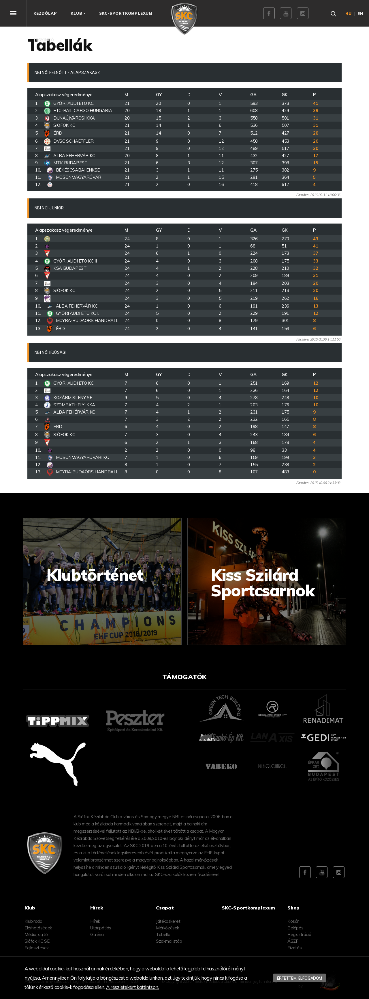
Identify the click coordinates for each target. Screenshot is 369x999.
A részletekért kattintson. (132, 987)
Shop (293, 908)
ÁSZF (292, 941)
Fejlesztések (36, 947)
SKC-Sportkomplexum (248, 908)
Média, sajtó (36, 934)
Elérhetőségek (38, 928)
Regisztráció (299, 934)
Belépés (295, 928)
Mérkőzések (167, 928)
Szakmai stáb (169, 941)
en (360, 13)
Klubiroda (33, 921)
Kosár (293, 921)
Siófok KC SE (37, 941)
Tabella (163, 934)
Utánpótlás (100, 928)
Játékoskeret (168, 921)
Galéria (96, 934)
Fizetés (294, 947)
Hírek (95, 921)
